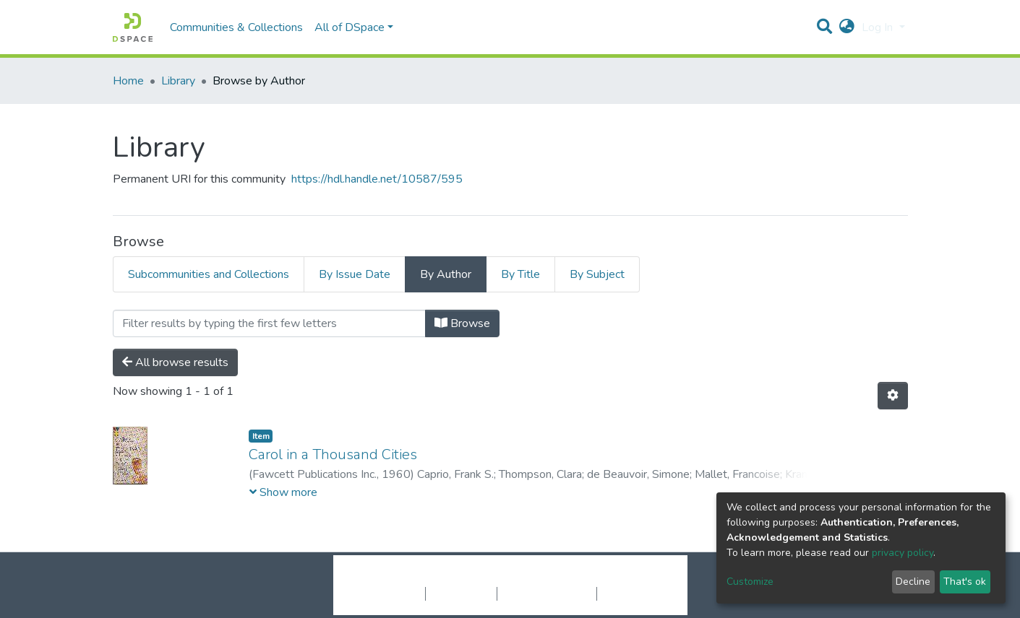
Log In (879, 27)
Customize (750, 581)
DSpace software (422, 578)
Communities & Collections (236, 27)
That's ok (964, 581)
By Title (520, 274)
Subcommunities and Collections (208, 274)
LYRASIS (620, 578)
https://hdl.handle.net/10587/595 (377, 179)
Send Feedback (635, 593)
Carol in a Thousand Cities (333, 454)
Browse (462, 323)
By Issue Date (354, 274)
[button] (847, 27)
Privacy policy (461, 593)
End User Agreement (547, 593)
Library (178, 81)
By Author (445, 274)
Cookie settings (386, 593)
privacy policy (902, 553)
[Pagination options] (893, 395)
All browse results (175, 362)
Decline (913, 581)
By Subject (597, 274)
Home (128, 81)
